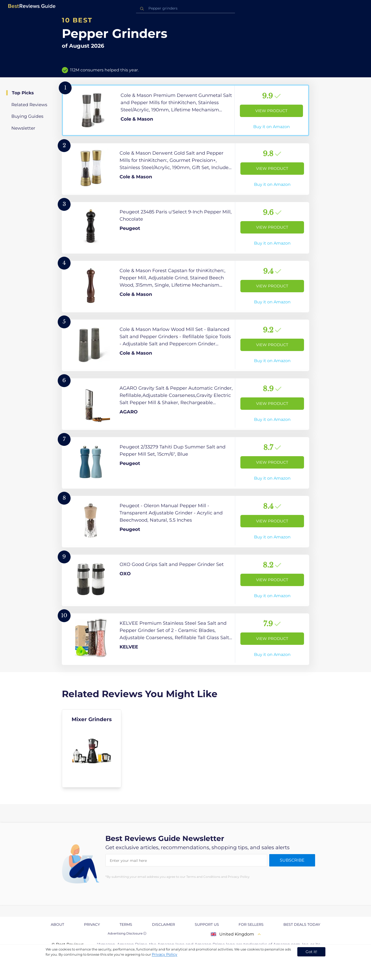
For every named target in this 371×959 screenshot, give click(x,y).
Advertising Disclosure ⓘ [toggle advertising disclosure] (127, 933)
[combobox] (185, 8)
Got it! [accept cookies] (311, 951)
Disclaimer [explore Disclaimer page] (163, 924)
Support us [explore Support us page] (207, 924)
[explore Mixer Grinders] (91, 748)
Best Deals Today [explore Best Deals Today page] (301, 924)
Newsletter (23, 128)
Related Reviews (29, 104)
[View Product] (185, 110)
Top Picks (23, 92)
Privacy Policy (164, 954)
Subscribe (292, 860)
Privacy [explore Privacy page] (92, 924)
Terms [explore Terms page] (126, 924)
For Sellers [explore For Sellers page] (251, 924)
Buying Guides (27, 116)
